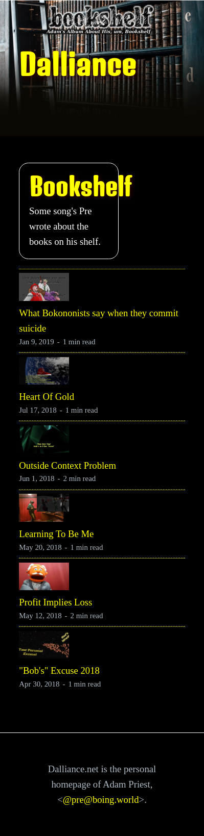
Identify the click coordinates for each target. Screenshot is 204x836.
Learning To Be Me (56, 533)
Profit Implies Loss (55, 602)
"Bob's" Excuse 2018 (59, 670)
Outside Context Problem (67, 465)
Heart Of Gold (46, 396)
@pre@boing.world (101, 799)
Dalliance (77, 64)
